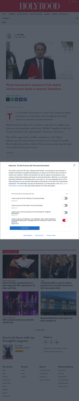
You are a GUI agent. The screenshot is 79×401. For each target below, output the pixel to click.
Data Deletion (27, 235)
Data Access (39, 235)
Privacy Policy (51, 235)
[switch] (65, 198)
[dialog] (39, 200)
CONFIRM (24, 228)
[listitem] (39, 194)
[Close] (75, 166)
